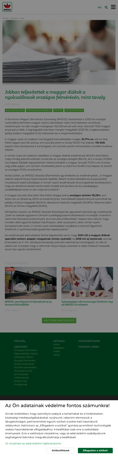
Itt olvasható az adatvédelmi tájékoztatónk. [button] (33, 443)
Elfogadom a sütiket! (95, 450)
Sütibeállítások (60, 450)
